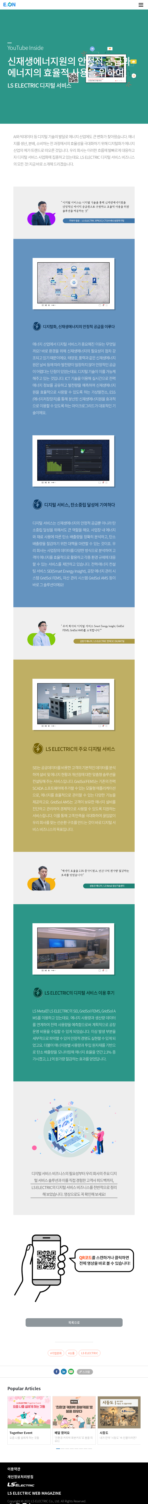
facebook (56, 1372)
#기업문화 (56, 1353)
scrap (85, 1372)
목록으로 (74, 1322)
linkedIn (63, 1372)
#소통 (71, 1353)
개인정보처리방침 (20, 1476)
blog (71, 1372)
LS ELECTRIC (89, 1353)
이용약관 (13, 1468)
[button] (58, 1448)
